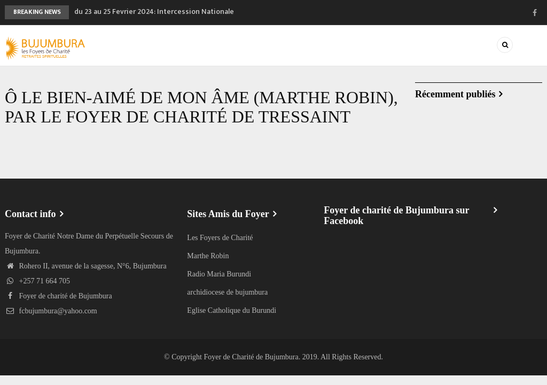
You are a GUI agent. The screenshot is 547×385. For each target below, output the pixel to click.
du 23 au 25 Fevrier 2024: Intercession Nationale (154, 11)
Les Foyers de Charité (220, 238)
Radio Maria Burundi (219, 274)
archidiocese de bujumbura (227, 292)
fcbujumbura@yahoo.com (51, 311)
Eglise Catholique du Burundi (231, 310)
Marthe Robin (208, 256)
